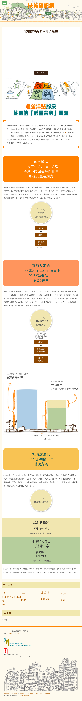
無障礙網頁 (47, 693)
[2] (60, 197)
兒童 (4, 593)
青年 (3, 605)
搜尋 (48, 13)
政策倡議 (14, 693)
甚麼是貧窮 (6, 693)
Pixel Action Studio (25, 695)
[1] (65, 132)
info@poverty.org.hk (13, 633)
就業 (23, 594)
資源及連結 (39, 693)
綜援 (23, 599)
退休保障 (45, 599)
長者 (63, 600)
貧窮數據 (22, 693)
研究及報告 (30, 693)
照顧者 (63, 594)
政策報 (45, 592)
